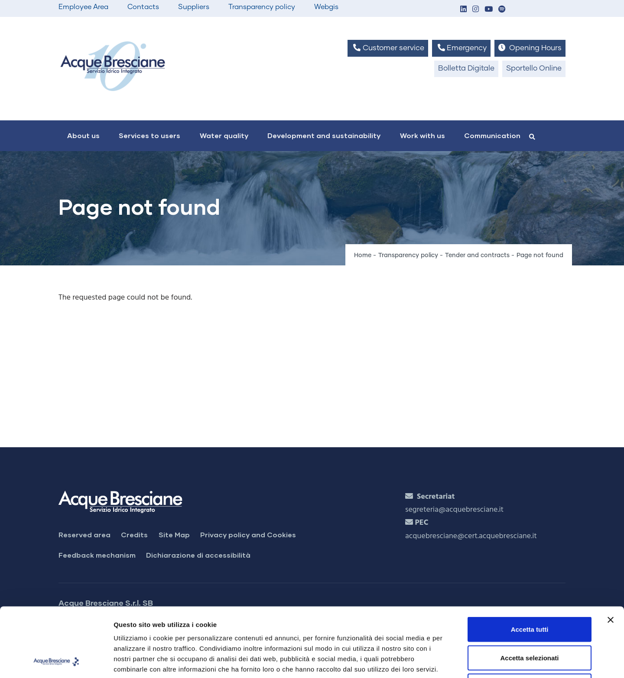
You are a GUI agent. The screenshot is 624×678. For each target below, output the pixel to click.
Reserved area (84, 534)
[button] (463, 9)
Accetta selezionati (529, 593)
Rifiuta (530, 621)
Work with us (422, 135)
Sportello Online (534, 68)
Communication (492, 135)
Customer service (387, 48)
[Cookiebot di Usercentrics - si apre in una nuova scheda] (56, 661)
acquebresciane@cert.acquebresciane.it (471, 536)
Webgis (326, 6)
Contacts (143, 6)
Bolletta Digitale (466, 68)
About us (83, 135)
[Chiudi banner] (611, 555)
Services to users (149, 135)
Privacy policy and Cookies (248, 534)
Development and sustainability (323, 135)
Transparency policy (261, 6)
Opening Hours (530, 48)
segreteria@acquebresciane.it (454, 510)
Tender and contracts (477, 255)
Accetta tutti (530, 564)
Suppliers (193, 6)
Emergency (461, 48)
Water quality (224, 135)
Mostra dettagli (455, 661)
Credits (134, 534)
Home (362, 255)
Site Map (174, 534)
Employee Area (83, 6)
